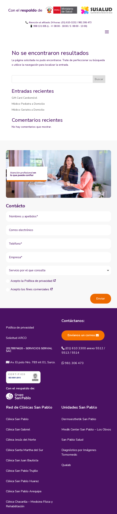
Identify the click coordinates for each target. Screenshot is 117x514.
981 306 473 (85, 22)
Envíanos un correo (81, 335)
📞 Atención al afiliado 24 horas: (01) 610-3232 (50, 22)
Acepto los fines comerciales (29, 289)
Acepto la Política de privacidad (31, 281)
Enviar (100, 298)
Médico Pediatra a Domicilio (28, 104)
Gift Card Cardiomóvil (24, 98)
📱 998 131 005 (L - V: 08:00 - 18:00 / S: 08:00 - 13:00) (58, 26)
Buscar (99, 79)
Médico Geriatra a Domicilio (28, 110)
